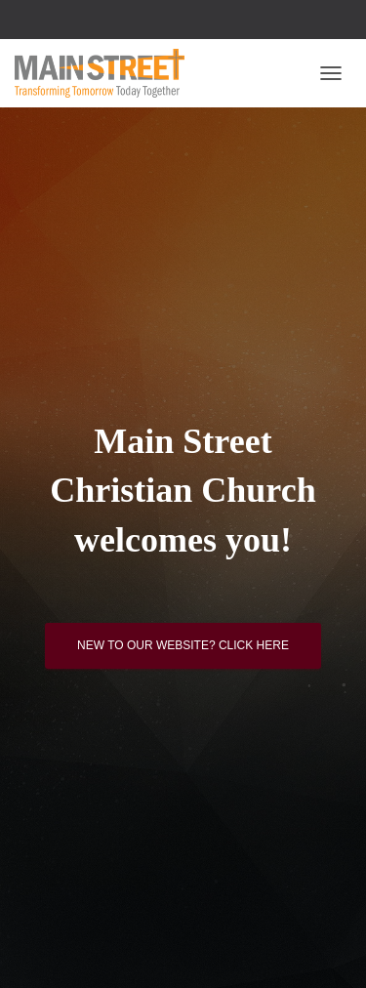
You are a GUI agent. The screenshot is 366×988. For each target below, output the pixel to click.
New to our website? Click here (183, 645)
